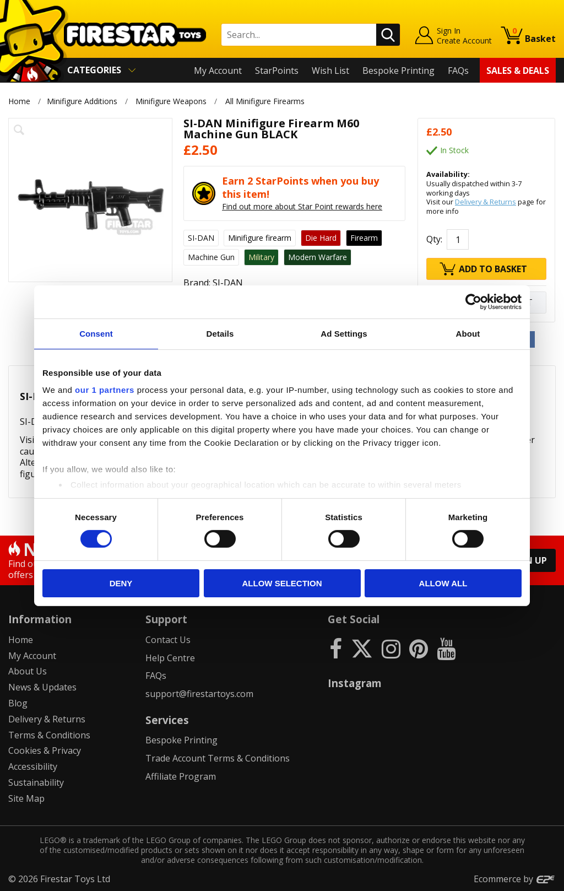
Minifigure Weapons (171, 101)
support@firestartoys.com (199, 694)
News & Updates (42, 687)
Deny (121, 583)
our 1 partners (104, 390)
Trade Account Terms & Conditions (217, 758)
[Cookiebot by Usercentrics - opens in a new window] (473, 301)
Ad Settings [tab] (344, 333)
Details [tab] (220, 333)
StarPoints (277, 70)
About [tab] (468, 333)
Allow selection (282, 583)
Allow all (443, 583)
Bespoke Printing (398, 70)
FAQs (458, 70)
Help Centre (170, 658)
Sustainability (36, 782)
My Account (218, 70)
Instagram (355, 683)
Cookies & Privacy (44, 750)
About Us (27, 671)
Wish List (330, 70)
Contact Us (168, 640)
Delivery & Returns (485, 202)
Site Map (26, 798)
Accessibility (32, 766)
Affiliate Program (180, 776)
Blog (18, 703)
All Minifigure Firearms (265, 101)
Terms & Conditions (49, 735)
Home (19, 101)
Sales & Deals (517, 70)
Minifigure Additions (82, 101)
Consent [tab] (96, 333)
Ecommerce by (515, 879)
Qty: (434, 239)
